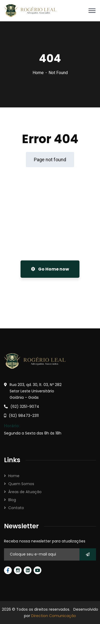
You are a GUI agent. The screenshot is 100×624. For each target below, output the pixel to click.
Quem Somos (21, 483)
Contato (16, 507)
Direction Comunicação (53, 615)
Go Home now (50, 269)
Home (38, 72)
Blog (12, 499)
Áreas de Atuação (25, 491)
